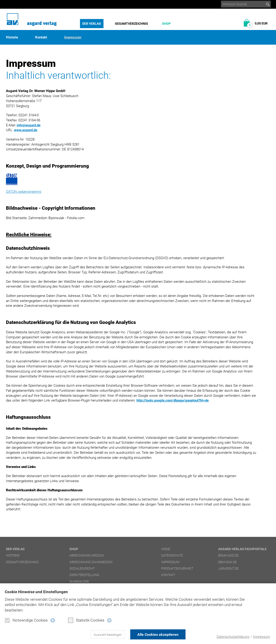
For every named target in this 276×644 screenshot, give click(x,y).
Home (165, 549)
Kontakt (41, 37)
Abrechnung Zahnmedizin (90, 562)
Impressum (261, 637)
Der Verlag (91, 23)
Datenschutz (172, 555)
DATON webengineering (23, 192)
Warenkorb (79, 581)
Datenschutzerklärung (233, 637)
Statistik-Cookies (86, 620)
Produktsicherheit (177, 568)
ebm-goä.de (227, 562)
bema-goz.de (228, 555)
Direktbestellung (84, 575)
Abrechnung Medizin (86, 555)
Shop (166, 23)
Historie (12, 37)
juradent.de (228, 568)
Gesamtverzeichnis (131, 23)
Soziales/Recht (82, 568)
